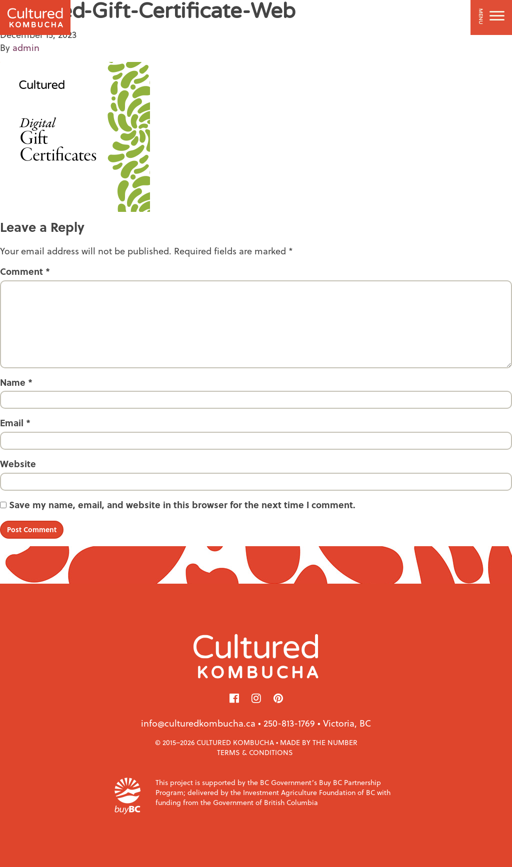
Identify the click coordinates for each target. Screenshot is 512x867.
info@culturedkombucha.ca (198, 723)
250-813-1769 (289, 723)
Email (15, 422)
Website (18, 463)
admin (26, 47)
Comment (25, 271)
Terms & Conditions (255, 752)
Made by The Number (319, 742)
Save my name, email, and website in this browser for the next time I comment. (182, 504)
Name (16, 382)
